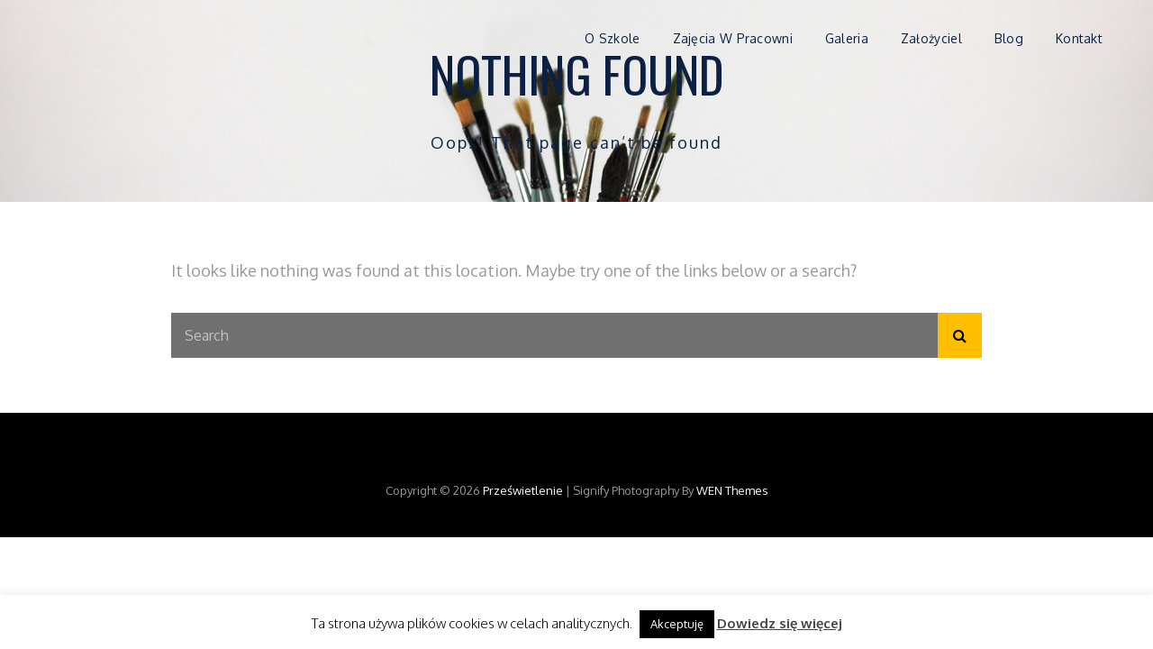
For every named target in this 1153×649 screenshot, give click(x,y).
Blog (1008, 38)
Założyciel (931, 38)
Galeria (846, 38)
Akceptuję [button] (677, 624)
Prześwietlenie (523, 490)
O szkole (612, 38)
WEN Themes (732, 490)
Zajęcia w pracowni (733, 38)
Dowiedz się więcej (779, 623)
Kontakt (1079, 38)
